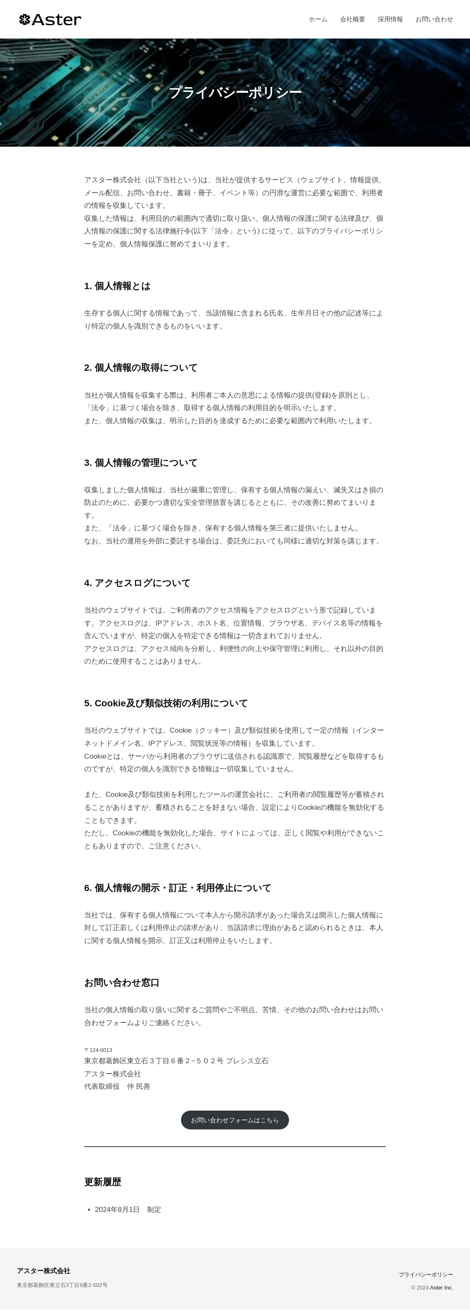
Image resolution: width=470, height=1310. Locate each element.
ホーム (318, 19)
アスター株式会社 (48, 1272)
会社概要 (352, 19)
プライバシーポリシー (426, 1276)
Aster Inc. (441, 1289)
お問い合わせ (434, 19)
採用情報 (390, 19)
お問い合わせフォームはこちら (235, 1120)
